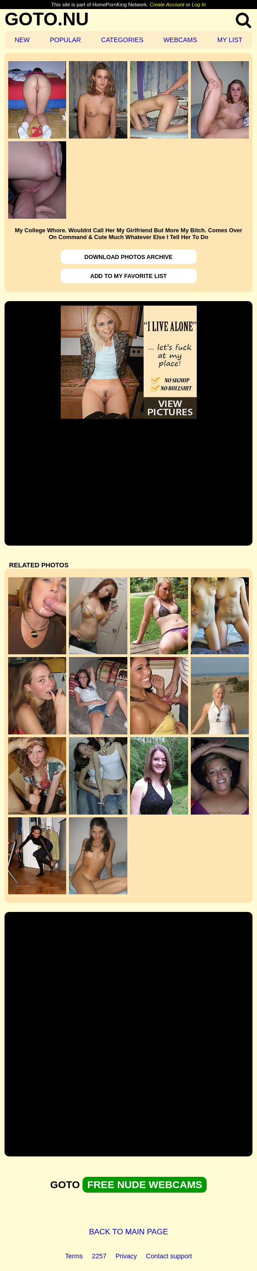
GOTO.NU (47, 19)
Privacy (126, 1256)
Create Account (167, 4)
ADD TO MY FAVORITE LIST (128, 276)
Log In (199, 4)
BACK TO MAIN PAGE (128, 1231)
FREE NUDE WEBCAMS (144, 1184)
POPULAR (65, 39)
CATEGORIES (122, 39)
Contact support (169, 1256)
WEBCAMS (180, 39)
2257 (99, 1256)
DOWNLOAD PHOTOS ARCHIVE (128, 257)
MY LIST (229, 39)
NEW (22, 39)
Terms (74, 1256)
